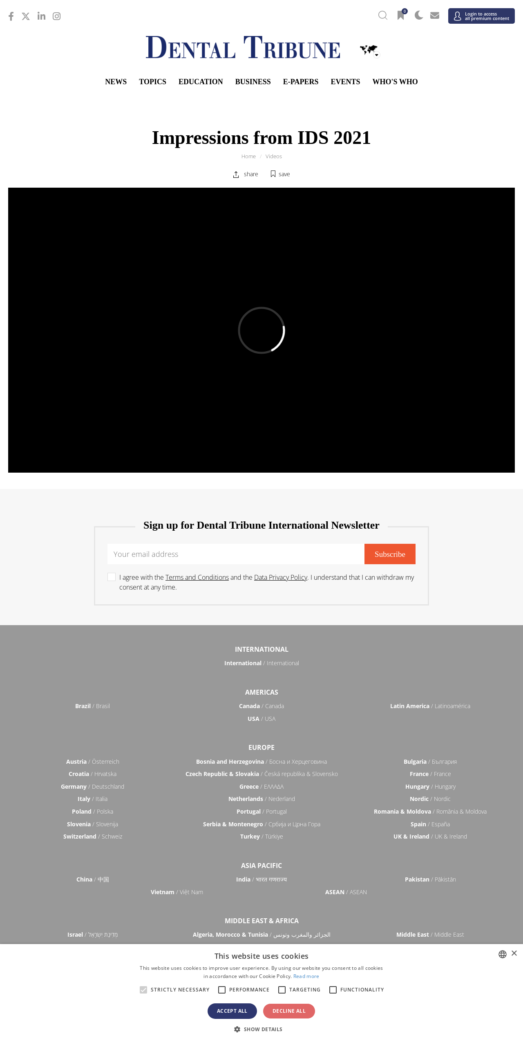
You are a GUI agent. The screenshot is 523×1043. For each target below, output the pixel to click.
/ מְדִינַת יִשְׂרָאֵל (92, 934)
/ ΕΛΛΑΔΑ (261, 786)
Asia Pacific (261, 865)
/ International (261, 663)
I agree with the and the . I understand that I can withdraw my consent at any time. (266, 582)
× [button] (514, 954)
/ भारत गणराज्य (261, 879)
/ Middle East (430, 934)
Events (345, 82)
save (284, 174)
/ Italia (92, 799)
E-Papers (301, 82)
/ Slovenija (92, 824)
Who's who (395, 82)
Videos (274, 156)
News (116, 82)
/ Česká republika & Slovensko (262, 774)
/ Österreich (92, 761)
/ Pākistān (430, 879)
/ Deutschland (92, 786)
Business (253, 82)
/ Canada (261, 706)
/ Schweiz (92, 836)
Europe (261, 747)
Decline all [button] (289, 1010)
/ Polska (92, 811)
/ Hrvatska (92, 774)
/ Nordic (430, 799)
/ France (430, 774)
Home (248, 156)
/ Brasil (92, 706)
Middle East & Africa (262, 920)
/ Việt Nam (177, 892)
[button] (261, 1029)
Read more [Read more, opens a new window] (306, 976)
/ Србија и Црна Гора (261, 824)
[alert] (261, 993)
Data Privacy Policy (280, 577)
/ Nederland (261, 799)
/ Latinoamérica (430, 706)
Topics (152, 82)
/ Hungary (430, 786)
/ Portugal (262, 811)
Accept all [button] (232, 1010)
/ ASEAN (346, 892)
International (261, 649)
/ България (430, 761)
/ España (430, 824)
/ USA (261, 718)
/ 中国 (92, 879)
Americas (261, 692)
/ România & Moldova (430, 811)
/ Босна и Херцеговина (261, 761)
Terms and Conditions (197, 577)
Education (201, 82)
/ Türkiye (261, 836)
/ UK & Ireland (430, 836)
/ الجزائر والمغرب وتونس (262, 934)
